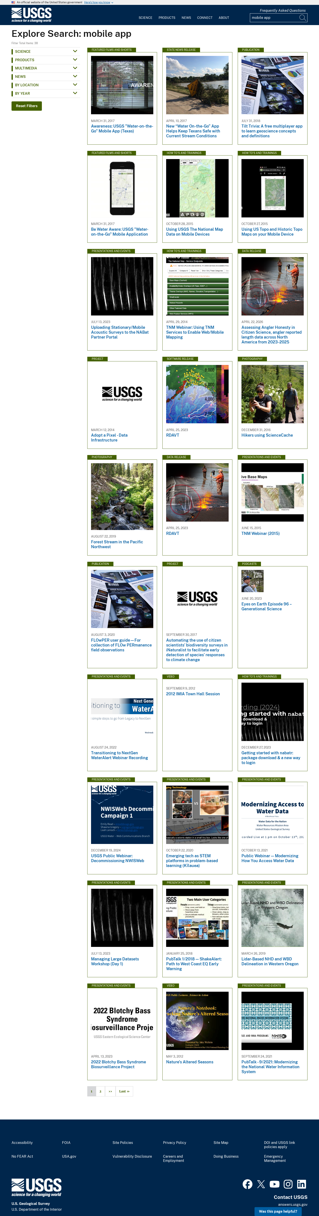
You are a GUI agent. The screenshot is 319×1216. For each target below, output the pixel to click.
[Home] (31, 21)
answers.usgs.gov (292, 1204)
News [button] (20, 77)
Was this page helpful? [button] (278, 1211)
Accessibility (22, 1143)
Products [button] (24, 60)
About (224, 18)
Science (145, 18)
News (186, 18)
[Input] (278, 17)
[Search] (303, 17)
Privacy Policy (174, 1143)
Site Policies (123, 1143)
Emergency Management (275, 1159)
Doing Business (226, 1157)
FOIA (66, 1143)
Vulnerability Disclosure (132, 1157)
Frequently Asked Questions (283, 10)
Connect (204, 18)
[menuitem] (146, 15)
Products (167, 18)
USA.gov (69, 1157)
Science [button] (23, 51)
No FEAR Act (22, 1157)
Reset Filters (26, 106)
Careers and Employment (173, 1159)
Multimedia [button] (26, 68)
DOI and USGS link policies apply (279, 1145)
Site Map (221, 1143)
